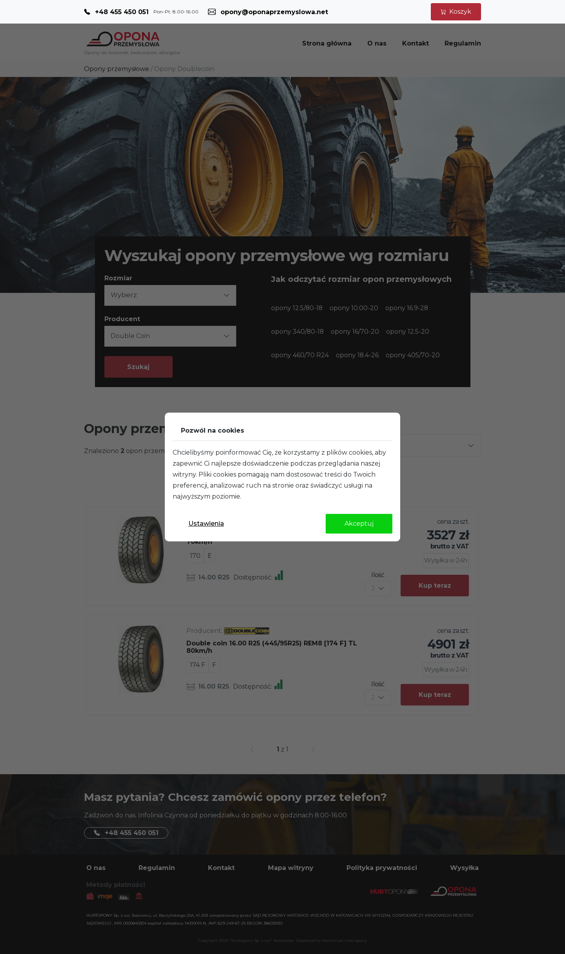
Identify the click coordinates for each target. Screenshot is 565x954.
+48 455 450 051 (122, 12)
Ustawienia (206, 523)
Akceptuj (359, 523)
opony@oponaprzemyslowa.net (274, 12)
